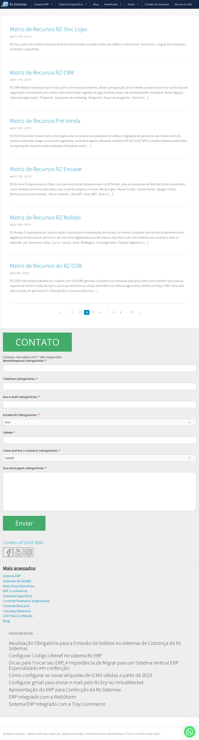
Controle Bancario (16, 606)
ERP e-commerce (15, 591)
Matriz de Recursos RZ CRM (42, 72)
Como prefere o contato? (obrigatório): (31, 450)
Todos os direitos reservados (143, 734)
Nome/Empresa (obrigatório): (25, 361)
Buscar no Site (183, 4)
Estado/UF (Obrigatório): (21, 415)
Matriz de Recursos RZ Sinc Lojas (48, 29)
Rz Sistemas (18, 4)
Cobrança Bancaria (17, 611)
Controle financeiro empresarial (26, 601)
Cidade (9, 432)
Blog (95, 4)
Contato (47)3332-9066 (23, 542)
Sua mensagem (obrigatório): (25, 468)
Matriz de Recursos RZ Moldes (45, 217)
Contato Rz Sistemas (157, 4)
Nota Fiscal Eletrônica (18, 586)
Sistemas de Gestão (17, 581)
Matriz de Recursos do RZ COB (46, 265)
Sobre (131, 4)
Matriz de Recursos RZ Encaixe (46, 169)
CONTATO (37, 342)
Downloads (111, 4)
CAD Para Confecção (18, 616)
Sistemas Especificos (71, 4)
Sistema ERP (41, 4)
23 (131, 312)
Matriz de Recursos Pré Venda (45, 120)
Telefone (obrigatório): (20, 379)
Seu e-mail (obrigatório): (21, 397)
